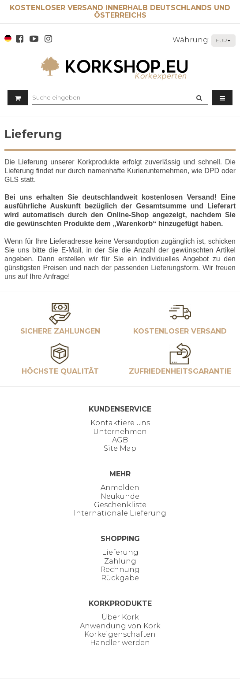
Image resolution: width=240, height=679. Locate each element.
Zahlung (120, 561)
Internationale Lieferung (120, 513)
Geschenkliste (120, 505)
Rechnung (120, 569)
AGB (120, 440)
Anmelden (120, 487)
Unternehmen (120, 431)
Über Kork (120, 617)
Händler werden (120, 642)
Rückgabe (120, 578)
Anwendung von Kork (120, 626)
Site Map (120, 448)
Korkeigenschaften (120, 634)
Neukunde (120, 496)
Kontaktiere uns (120, 423)
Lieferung (120, 552)
